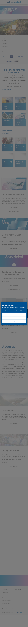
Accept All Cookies (14, 317)
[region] (14, 313)
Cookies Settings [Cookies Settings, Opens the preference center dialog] (14, 314)
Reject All (14, 321)
